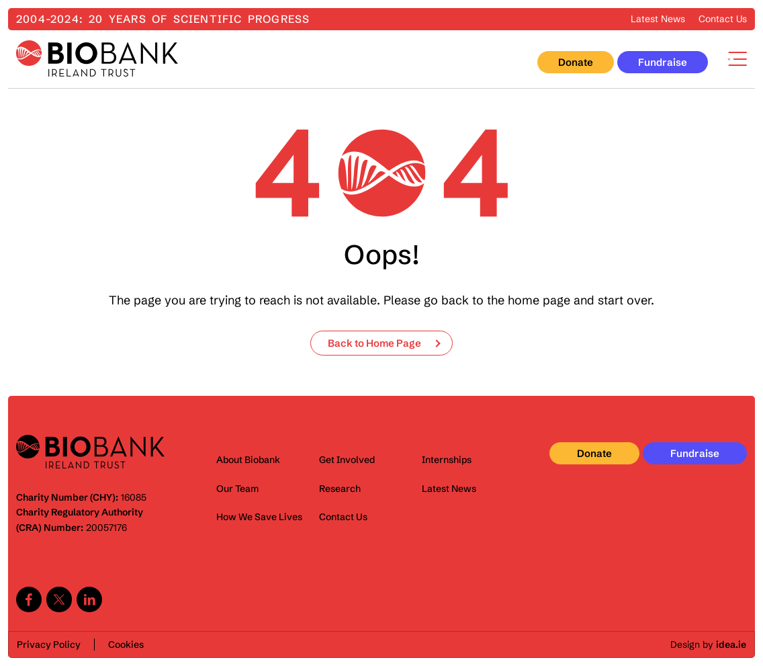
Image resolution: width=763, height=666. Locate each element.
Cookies (126, 644)
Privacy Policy (49, 644)
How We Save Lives (259, 517)
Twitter (59, 599)
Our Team (237, 489)
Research (340, 489)
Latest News (658, 19)
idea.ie (731, 644)
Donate (575, 62)
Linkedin (89, 599)
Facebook (29, 599)
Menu (737, 59)
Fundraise (662, 62)
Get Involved (347, 460)
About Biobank (248, 460)
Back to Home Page (374, 343)
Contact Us (723, 19)
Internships (447, 460)
